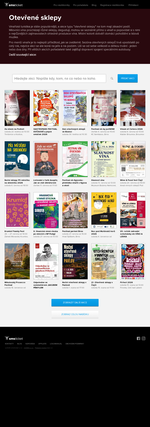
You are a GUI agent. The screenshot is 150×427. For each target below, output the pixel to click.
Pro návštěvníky (62, 5)
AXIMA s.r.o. (29, 348)
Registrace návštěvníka (112, 5)
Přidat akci (127, 78)
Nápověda (30, 344)
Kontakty (9, 344)
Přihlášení (133, 5)
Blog (94, 5)
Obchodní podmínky (74, 344)
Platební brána (40, 348)
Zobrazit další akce (75, 302)
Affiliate (42, 344)
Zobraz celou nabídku (75, 314)
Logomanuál (56, 344)
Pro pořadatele (80, 5)
